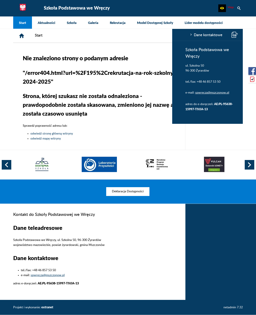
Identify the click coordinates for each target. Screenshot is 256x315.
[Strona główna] (79, 36)
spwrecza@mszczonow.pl (40, 92)
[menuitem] (22, 22)
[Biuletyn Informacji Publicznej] (230, 8)
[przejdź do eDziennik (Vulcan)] (252, 79)
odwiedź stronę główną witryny (109, 133)
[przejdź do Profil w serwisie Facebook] (252, 71)
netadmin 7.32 (233, 307)
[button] (222, 8)
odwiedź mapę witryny (103, 138)
